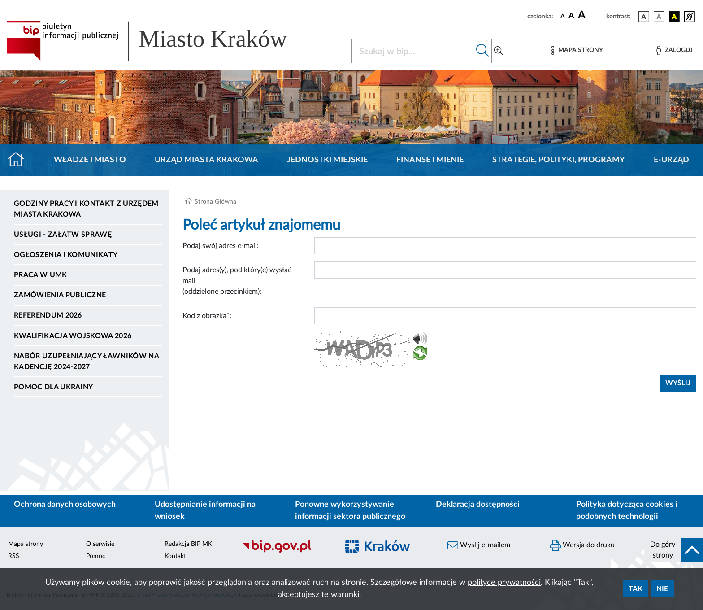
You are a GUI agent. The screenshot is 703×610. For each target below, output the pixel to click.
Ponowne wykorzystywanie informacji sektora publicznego (350, 511)
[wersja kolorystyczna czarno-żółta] (674, 16)
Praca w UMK (40, 275)
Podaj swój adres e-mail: (220, 245)
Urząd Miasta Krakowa (206, 160)
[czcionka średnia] (571, 16)
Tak (635, 589)
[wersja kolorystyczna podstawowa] (644, 16)
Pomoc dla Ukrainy (53, 387)
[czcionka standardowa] (563, 16)
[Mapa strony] (577, 50)
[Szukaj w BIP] (413, 51)
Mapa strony (25, 544)
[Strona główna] (19, 160)
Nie (662, 589)
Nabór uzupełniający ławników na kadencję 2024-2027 (86, 361)
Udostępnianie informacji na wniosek (205, 511)
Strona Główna (215, 202)
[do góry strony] (673, 550)
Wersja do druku (582, 545)
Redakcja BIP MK (188, 544)
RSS (13, 556)
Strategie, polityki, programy (558, 160)
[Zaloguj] (674, 50)
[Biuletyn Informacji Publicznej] (285, 551)
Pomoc (95, 556)
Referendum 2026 (48, 315)
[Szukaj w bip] (482, 51)
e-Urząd (671, 160)
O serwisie (100, 544)
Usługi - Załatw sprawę (63, 234)
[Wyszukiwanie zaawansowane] (498, 51)
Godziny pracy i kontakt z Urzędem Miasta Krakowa (86, 209)
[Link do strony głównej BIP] (159, 41)
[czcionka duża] (590, 15)
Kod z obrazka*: (206, 315)
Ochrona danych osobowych (65, 505)
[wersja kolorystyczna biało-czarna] (659, 16)
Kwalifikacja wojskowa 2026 (72, 336)
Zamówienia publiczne (60, 295)
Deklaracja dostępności (478, 505)
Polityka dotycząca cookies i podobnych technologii (626, 511)
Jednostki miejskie (327, 160)
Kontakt (175, 556)
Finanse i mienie (430, 160)
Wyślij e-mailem (478, 545)
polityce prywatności (504, 583)
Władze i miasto (90, 160)
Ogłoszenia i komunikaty (65, 254)
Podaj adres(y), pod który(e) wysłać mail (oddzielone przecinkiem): (236, 280)
